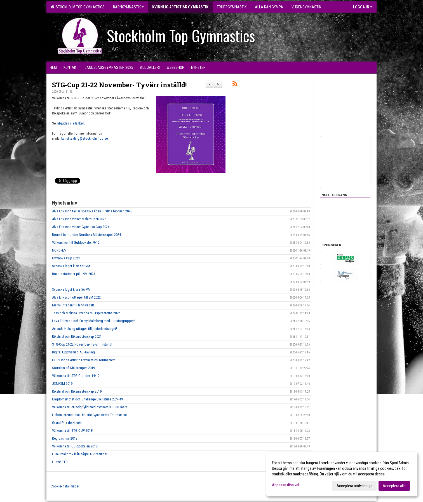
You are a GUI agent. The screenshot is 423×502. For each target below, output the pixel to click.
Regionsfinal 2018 (64, 438)
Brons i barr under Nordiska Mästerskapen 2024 (86, 235)
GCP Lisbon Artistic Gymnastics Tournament (84, 360)
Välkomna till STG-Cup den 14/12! (76, 376)
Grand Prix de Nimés (66, 423)
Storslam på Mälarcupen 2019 (73, 368)
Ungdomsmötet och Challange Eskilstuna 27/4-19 (87, 399)
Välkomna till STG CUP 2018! (72, 430)
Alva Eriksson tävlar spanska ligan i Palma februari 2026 (92, 211)
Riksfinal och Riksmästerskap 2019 (77, 391)
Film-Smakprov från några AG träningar (79, 454)
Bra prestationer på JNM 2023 (73, 274)
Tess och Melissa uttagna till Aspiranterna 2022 (86, 313)
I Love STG (60, 462)
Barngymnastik (128, 7)
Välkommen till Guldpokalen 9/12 (76, 242)
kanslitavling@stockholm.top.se (84, 138)
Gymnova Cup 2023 (66, 258)
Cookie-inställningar (65, 486)
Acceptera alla (394, 486)
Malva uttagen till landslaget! (73, 305)
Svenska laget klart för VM (71, 266)
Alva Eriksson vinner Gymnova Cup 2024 (80, 227)
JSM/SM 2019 (62, 383)
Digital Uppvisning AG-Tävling (73, 352)
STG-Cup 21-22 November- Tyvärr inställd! (119, 85)
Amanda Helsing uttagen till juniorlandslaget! (84, 329)
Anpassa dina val (285, 485)
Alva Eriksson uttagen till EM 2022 (76, 297)
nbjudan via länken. (71, 123)
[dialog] (341, 474)
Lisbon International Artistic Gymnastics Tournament (89, 415)
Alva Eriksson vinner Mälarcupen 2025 (79, 219)
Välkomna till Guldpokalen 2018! (75, 446)
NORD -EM (59, 250)
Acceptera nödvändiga (354, 486)
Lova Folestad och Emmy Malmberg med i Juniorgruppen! (93, 321)
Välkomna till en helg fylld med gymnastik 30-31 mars (89, 407)
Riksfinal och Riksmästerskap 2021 (77, 336)
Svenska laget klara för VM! (71, 289)
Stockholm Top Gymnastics (78, 7)
